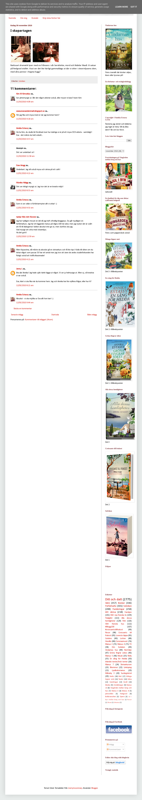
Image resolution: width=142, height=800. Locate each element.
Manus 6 (115, 691)
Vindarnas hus (111, 650)
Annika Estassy (22, 128)
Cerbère (108, 638)
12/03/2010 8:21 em (25, 286)
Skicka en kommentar (23, 309)
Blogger (94, 788)
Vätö (107, 603)
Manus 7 (109, 665)
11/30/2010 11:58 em (25, 156)
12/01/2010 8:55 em (25, 191)
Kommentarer (114, 750)
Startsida (12, 18)
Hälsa (130, 679)
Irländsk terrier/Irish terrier (116, 662)
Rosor (129, 699)
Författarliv (110, 606)
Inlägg (110, 745)
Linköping (128, 667)
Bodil (125, 682)
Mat (120, 676)
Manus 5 (109, 656)
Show (109, 702)
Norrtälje (128, 650)
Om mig (23, 18)
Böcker (121, 603)
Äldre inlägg (92, 315)
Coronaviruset (122, 641)
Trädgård (108, 618)
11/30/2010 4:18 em (25, 119)
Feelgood (123, 694)
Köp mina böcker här (51, 18)
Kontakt (35, 18)
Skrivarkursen (126, 665)
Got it (134, 7)
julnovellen (109, 694)
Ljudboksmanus (118, 670)
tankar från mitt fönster (26, 217)
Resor (107, 633)
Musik (120, 656)
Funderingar (118, 609)
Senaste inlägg (17, 315)
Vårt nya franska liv (118, 615)
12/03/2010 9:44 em (25, 303)
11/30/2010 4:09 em (25, 102)
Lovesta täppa (122, 635)
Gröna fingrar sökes (118, 653)
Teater (120, 679)
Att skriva (110, 612)
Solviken (22, 81)
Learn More (121, 7)
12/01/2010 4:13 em (25, 173)
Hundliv (108, 641)
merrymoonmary (75, 788)
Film (124, 621)
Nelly (130, 656)
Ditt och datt (113, 599)
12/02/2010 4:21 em (25, 260)
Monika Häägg (22, 183)
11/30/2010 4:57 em (25, 139)
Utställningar (118, 685)
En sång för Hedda (118, 659)
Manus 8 (125, 691)
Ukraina (116, 702)
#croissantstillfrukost (114, 630)
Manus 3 (109, 644)
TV (131, 644)
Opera (122, 697)
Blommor (114, 667)
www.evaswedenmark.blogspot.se (30, 111)
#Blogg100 (109, 627)
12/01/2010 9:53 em (25, 208)
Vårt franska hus (114, 624)
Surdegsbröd (126, 673)
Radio (112, 676)
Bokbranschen (110, 697)
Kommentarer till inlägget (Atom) (39, 320)
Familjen (128, 612)
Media (107, 685)
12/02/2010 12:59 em (25, 237)
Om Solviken (118, 647)
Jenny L (19, 269)
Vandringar (114, 682)
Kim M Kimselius (23, 94)
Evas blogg (20, 165)
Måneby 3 (110, 673)
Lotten (123, 638)
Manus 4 (121, 644)
